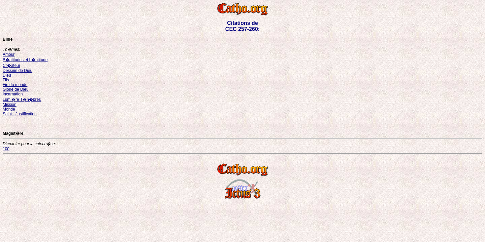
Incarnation (13, 94)
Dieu (7, 75)
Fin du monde (15, 84)
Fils (6, 80)
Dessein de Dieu (17, 70)
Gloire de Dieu (16, 89)
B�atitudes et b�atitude (25, 59)
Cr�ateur (11, 65)
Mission (10, 104)
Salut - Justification (20, 114)
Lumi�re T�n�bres (22, 99)
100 (6, 149)
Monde (9, 109)
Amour (8, 54)
